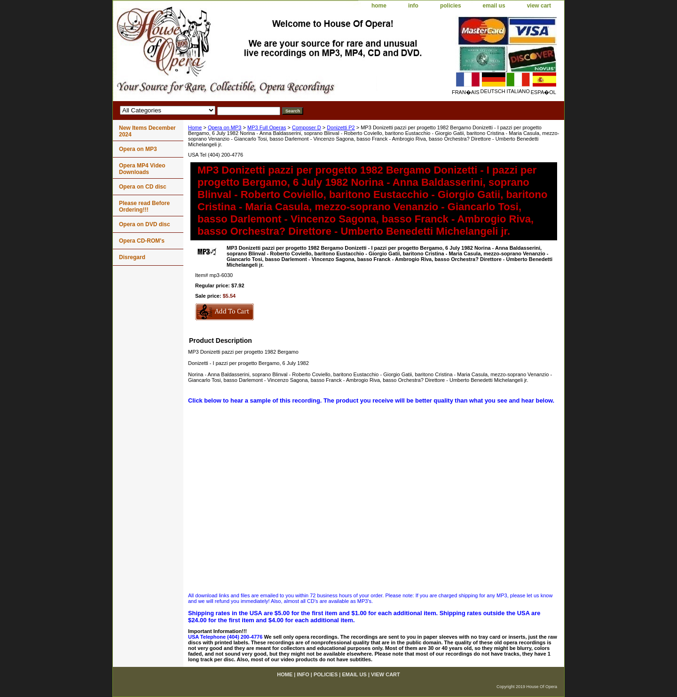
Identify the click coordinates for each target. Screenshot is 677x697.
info (413, 5)
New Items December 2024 (147, 131)
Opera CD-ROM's (142, 241)
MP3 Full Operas (266, 127)
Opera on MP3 (225, 127)
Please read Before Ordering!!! (144, 206)
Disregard (132, 257)
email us (494, 5)
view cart (539, 5)
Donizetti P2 (340, 127)
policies (450, 5)
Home (195, 127)
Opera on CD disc (142, 186)
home (378, 5)
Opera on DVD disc (144, 224)
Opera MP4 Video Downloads (142, 168)
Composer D (306, 127)
